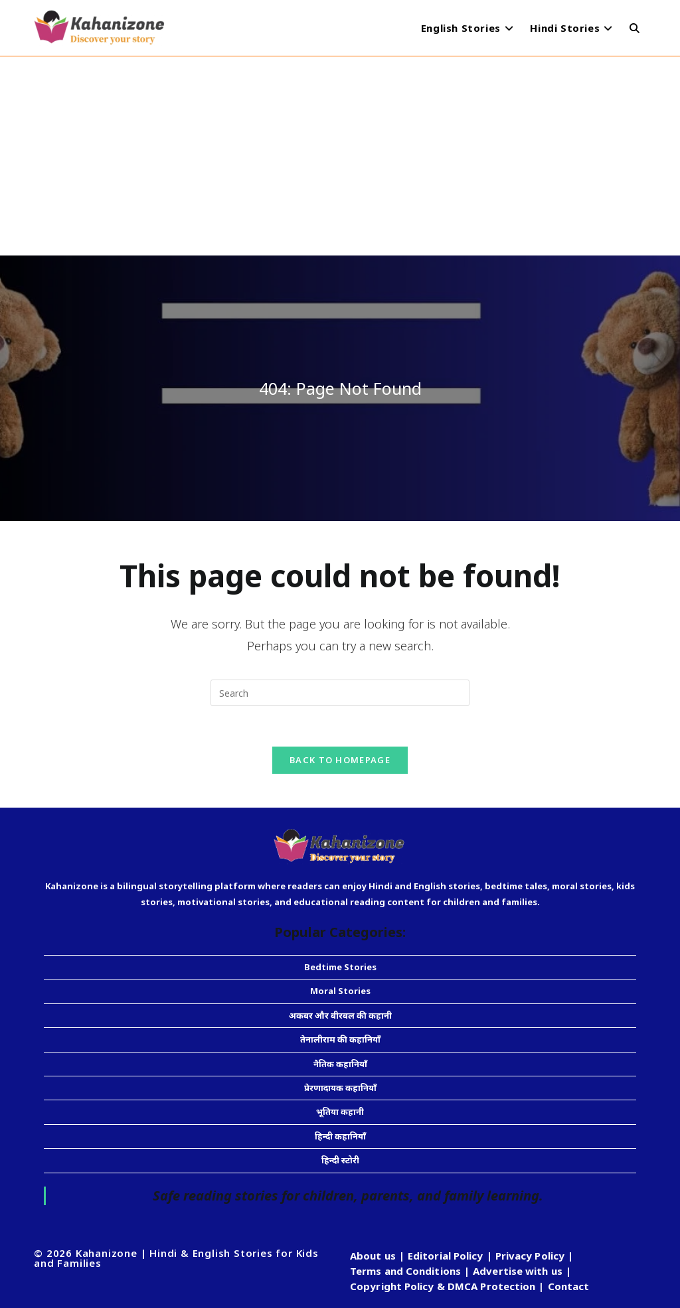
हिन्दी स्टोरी (340, 1160)
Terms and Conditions (405, 1270)
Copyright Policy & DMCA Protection (442, 1286)
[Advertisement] (340, 156)
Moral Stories (340, 991)
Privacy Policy (529, 1255)
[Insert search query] (340, 693)
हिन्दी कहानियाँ (340, 1136)
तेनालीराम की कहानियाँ (340, 1039)
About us (373, 1255)
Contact (569, 1286)
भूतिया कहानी (340, 1112)
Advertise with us (517, 1270)
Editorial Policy (445, 1255)
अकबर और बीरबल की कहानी (340, 1015)
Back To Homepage (340, 760)
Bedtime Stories (340, 967)
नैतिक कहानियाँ (340, 1064)
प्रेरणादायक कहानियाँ (340, 1088)
